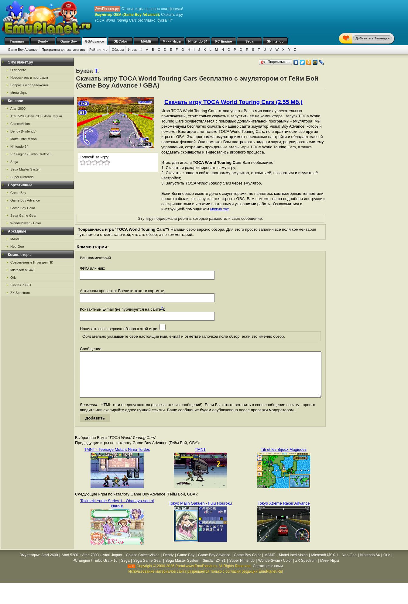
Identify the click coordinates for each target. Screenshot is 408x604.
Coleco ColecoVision (142, 564)
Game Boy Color (22, 208)
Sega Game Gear (23, 215)
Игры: (132, 49)
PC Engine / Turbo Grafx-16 (31, 154)
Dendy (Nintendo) (23, 131)
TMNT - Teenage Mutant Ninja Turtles (117, 458)
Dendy (43, 41)
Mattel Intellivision (23, 139)
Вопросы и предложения (29, 85)
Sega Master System (25, 169)
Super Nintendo (21, 177)
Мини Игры (172, 41)
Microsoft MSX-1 (22, 270)
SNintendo (275, 41)
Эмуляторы (29, 564)
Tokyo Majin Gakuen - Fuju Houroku (200, 512)
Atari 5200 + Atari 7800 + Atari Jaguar (92, 564)
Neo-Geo (17, 246)
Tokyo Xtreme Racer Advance (284, 512)
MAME (146, 41)
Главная (17, 41)
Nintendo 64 (197, 41)
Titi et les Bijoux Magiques (284, 458)
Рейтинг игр (98, 49)
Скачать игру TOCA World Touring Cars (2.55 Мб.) (233, 102)
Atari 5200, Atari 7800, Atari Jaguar (36, 116)
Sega (249, 41)
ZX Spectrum (20, 293)
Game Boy (68, 41)
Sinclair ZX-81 (20, 285)
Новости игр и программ (29, 77)
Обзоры (118, 49)
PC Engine (223, 41)
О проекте (18, 70)
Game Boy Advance (22, 49)
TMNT (200, 458)
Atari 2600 (18, 108)
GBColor (120, 41)
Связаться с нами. (268, 575)
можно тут (219, 209)
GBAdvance (94, 41)
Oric (13, 277)
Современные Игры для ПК (31, 262)
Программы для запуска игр (63, 49)
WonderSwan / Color (25, 223)
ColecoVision (20, 124)
